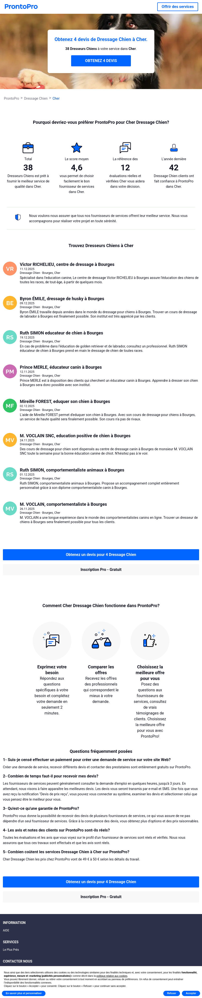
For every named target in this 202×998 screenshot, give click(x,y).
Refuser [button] (171, 993)
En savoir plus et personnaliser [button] (24, 993)
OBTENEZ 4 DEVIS (101, 60)
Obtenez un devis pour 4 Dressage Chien (101, 554)
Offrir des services (178, 6)
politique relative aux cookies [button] (111, 976)
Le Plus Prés (11, 949)
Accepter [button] (191, 993)
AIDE (6, 930)
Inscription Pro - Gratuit (101, 569)
